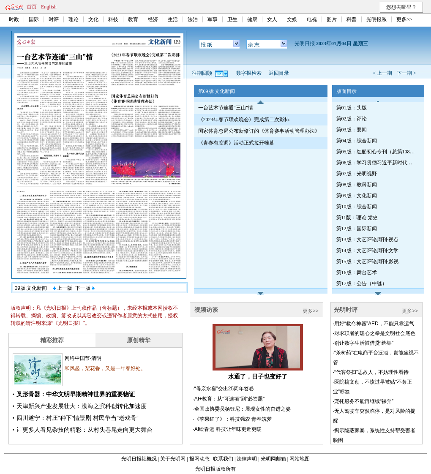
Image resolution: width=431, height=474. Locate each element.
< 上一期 (382, 73)
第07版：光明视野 (356, 174)
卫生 (232, 19)
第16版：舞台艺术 (356, 272)
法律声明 (247, 459)
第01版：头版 (351, 108)
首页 (32, 7)
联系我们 (223, 459)
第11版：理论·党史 (357, 218)
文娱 (292, 19)
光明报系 (376, 19)
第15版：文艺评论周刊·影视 (367, 261)
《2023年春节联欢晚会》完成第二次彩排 (243, 120)
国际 (34, 19)
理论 (73, 19)
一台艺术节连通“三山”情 (226, 108)
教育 (133, 19)
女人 (272, 19)
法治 (193, 19)
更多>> (404, 19)
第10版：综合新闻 (356, 207)
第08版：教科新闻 (356, 185)
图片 (332, 19)
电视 (312, 19)
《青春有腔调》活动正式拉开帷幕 (236, 143)
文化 (93, 19)
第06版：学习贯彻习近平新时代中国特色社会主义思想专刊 (376, 163)
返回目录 (279, 73)
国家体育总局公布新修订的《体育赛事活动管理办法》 (259, 131)
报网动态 (199, 459)
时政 (14, 19)
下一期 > (406, 73)
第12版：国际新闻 (356, 229)
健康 (252, 19)
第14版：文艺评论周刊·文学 (367, 250)
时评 (54, 19)
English (49, 7)
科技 (113, 19)
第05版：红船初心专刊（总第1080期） (376, 152)
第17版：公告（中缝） (361, 283)
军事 (212, 19)
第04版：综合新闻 (356, 141)
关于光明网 (172, 459)
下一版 (85, 288)
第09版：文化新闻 (356, 196)
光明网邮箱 (273, 459)
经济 (153, 19)
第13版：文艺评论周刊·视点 (367, 239)
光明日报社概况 (139, 459)
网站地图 (299, 459)
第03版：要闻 (351, 130)
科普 (351, 19)
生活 (173, 19)
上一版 (62, 288)
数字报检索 (249, 73)
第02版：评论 (351, 119)
